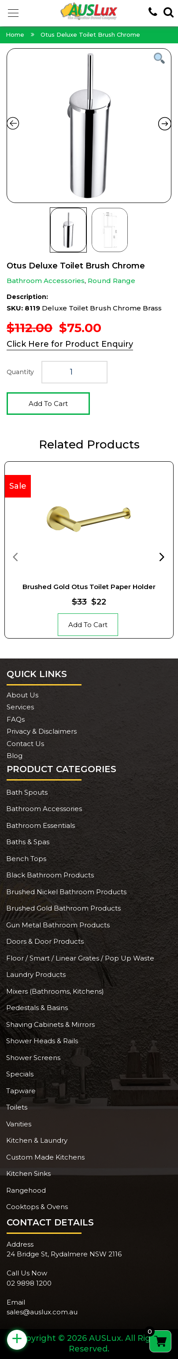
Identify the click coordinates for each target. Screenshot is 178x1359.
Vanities (18, 1124)
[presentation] (15, 556)
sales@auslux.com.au (42, 1312)
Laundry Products (36, 974)
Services (20, 707)
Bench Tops (26, 858)
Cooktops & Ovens (37, 1206)
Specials (19, 1074)
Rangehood (26, 1190)
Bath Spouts (27, 792)
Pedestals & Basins (37, 1007)
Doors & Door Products (45, 941)
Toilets (16, 1107)
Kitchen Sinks (28, 1173)
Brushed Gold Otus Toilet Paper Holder (89, 586)
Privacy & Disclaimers (42, 731)
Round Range (111, 280)
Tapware (21, 1091)
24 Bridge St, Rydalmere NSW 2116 (64, 1254)
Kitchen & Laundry (36, 1140)
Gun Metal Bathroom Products (58, 925)
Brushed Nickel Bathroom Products (66, 892)
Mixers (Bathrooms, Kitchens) (55, 991)
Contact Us (25, 743)
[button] (13, 13)
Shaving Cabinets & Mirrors (50, 1024)
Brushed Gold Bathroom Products (63, 908)
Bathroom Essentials (40, 825)
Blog (14, 755)
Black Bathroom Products (50, 875)
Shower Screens (33, 1057)
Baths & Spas (27, 842)
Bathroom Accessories (46, 280)
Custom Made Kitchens (45, 1157)
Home (15, 34)
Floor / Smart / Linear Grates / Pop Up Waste (80, 958)
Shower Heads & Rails (42, 1041)
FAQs (16, 719)
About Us (22, 695)
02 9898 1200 (29, 1283)
